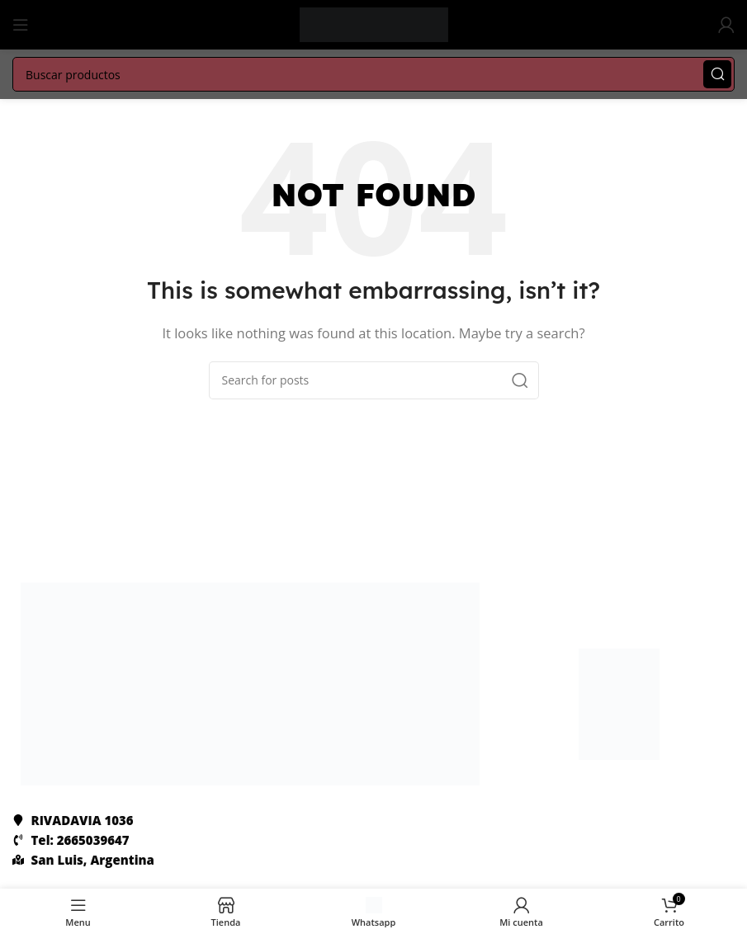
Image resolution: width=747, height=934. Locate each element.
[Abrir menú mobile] (20, 24)
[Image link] (250, 682)
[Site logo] (374, 23)
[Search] (373, 74)
